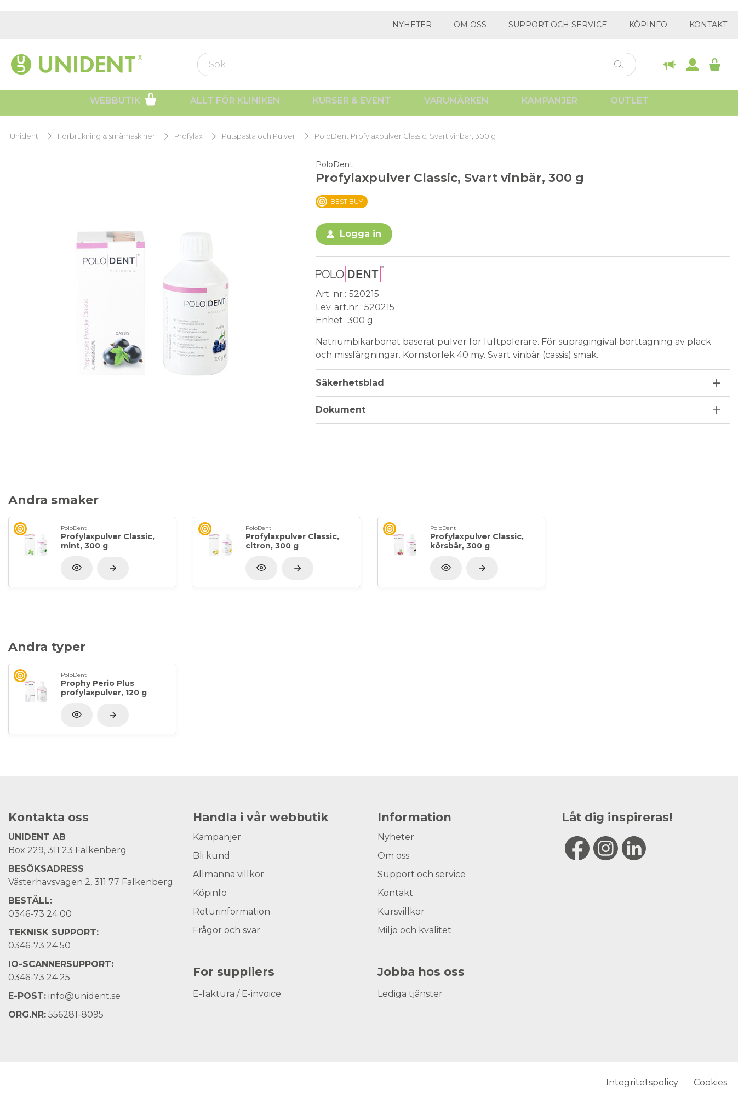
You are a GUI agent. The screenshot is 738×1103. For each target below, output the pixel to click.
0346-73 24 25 (39, 977)
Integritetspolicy (642, 1082)
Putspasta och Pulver (258, 136)
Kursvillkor (401, 911)
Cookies (710, 1082)
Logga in (360, 233)
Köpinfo (648, 25)
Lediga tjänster (410, 993)
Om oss (470, 25)
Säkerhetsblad (350, 383)
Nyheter (412, 25)
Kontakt (708, 25)
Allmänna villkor (228, 874)
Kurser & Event (352, 104)
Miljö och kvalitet (414, 930)
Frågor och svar (226, 930)
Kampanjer (549, 104)
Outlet (629, 104)
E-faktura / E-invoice (237, 993)
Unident (24, 136)
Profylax (188, 136)
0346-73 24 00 (40, 913)
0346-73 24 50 (39, 945)
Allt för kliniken (235, 104)
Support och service (557, 25)
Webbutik (123, 103)
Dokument (340, 409)
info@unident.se (84, 996)
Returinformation (231, 911)
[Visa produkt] (113, 568)
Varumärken (456, 104)
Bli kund (211, 855)
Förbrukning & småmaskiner (106, 136)
